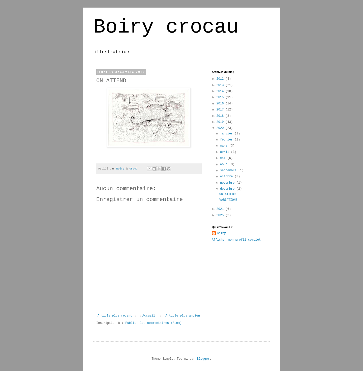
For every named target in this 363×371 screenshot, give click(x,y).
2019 (221, 122)
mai (223, 158)
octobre (227, 176)
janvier (227, 133)
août (224, 164)
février (227, 139)
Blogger (203, 359)
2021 (221, 209)
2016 (221, 103)
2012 (221, 79)
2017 (221, 109)
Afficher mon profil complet (236, 240)
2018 (221, 116)
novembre (228, 183)
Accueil (148, 316)
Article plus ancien (182, 316)
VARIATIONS (228, 200)
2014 (221, 91)
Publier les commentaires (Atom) (153, 323)
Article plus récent (115, 316)
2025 (221, 215)
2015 (221, 97)
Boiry (221, 233)
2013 (221, 85)
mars (224, 146)
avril (225, 152)
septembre (229, 170)
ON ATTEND (227, 194)
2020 (221, 128)
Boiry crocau (165, 27)
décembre (228, 189)
